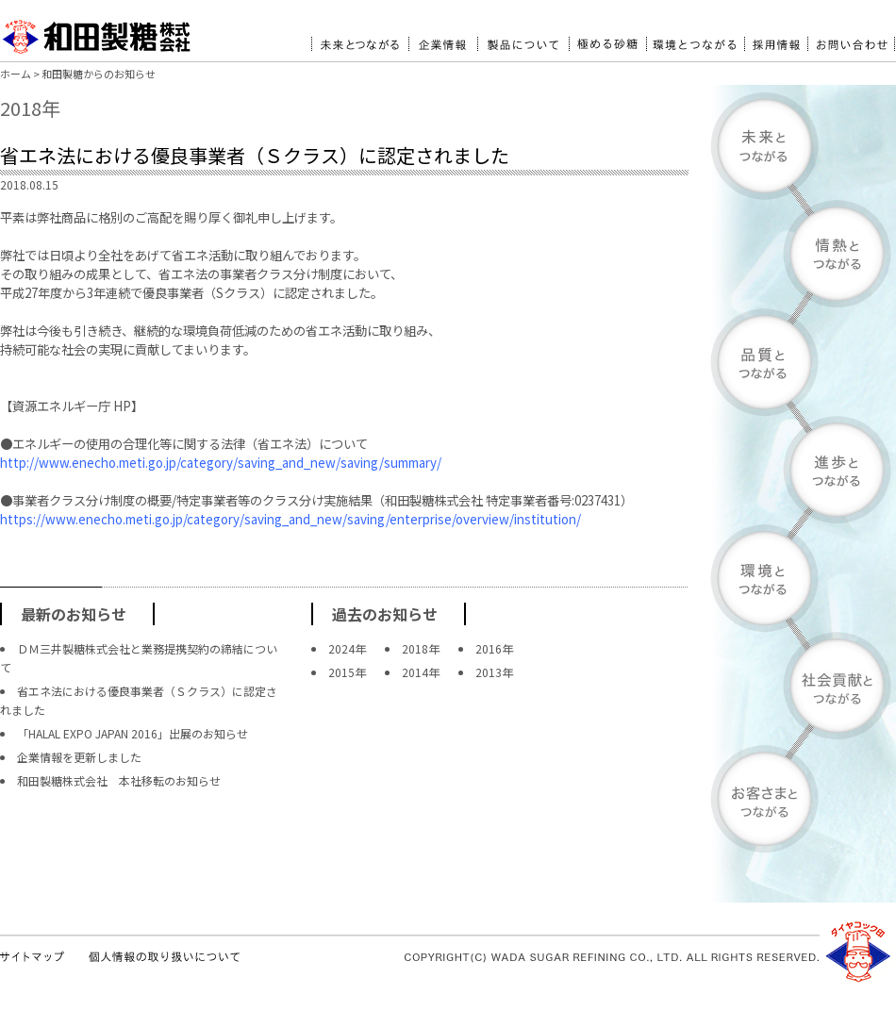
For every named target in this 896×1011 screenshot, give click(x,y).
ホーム (15, 73)
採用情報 (775, 37)
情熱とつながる (803, 253)
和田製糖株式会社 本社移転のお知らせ (119, 780)
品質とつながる (803, 361)
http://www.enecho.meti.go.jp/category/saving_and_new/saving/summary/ (220, 463)
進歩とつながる (803, 469)
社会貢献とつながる (803, 686)
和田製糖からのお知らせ (98, 73)
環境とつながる (695, 37)
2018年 (421, 648)
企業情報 (442, 37)
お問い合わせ (851, 37)
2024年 (347, 648)
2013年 (494, 672)
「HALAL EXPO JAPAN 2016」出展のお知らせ (132, 733)
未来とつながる (359, 37)
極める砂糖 (607, 37)
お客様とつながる (803, 797)
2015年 (347, 672)
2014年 (421, 672)
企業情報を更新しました (79, 757)
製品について (523, 37)
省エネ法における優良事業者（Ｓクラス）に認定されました (254, 155)
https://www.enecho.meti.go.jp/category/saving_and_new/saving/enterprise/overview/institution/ (290, 519)
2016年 (494, 648)
